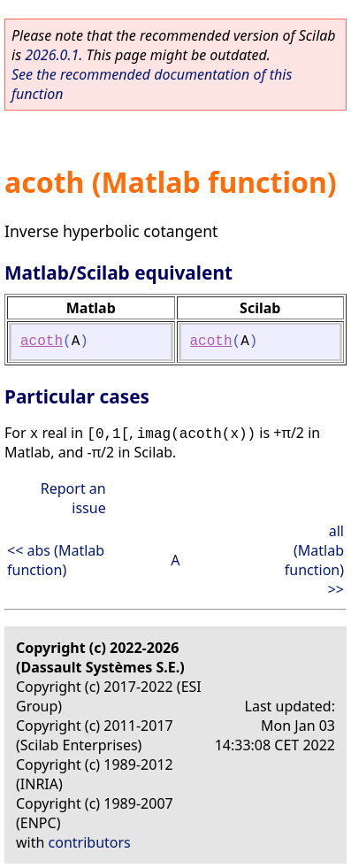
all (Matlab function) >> (314, 560)
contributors (90, 842)
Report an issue (73, 498)
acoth (41, 342)
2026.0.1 (52, 55)
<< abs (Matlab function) (55, 560)
